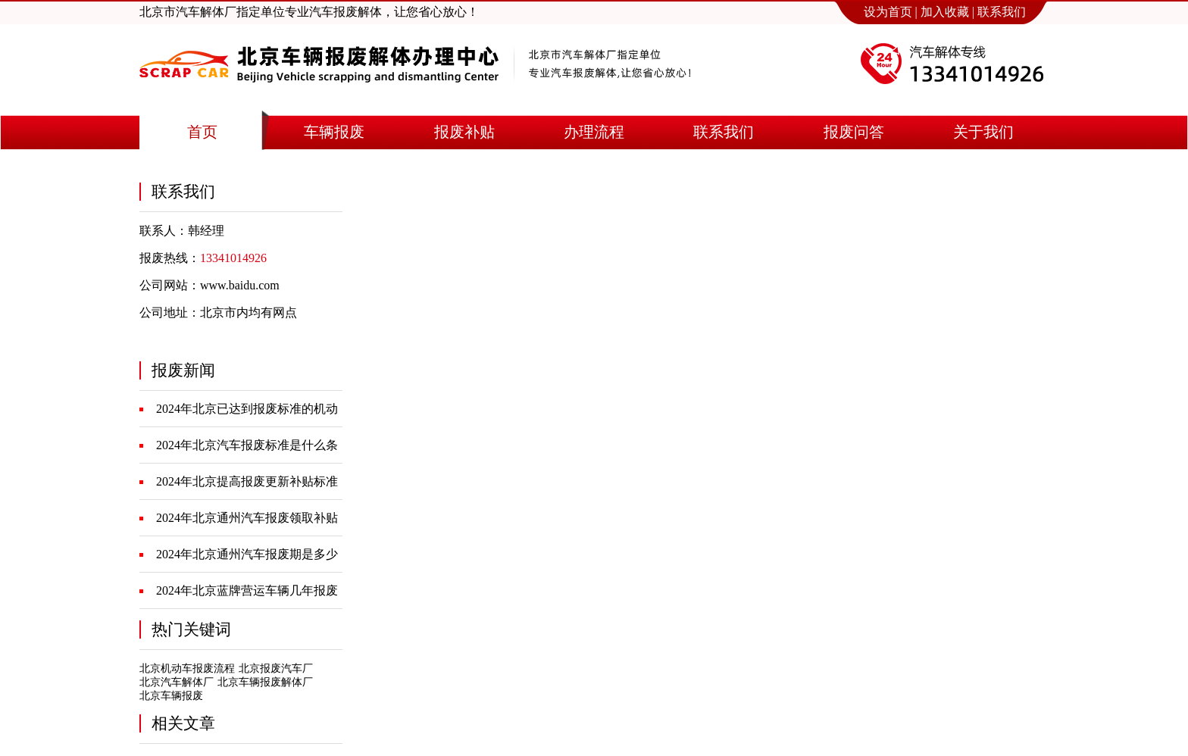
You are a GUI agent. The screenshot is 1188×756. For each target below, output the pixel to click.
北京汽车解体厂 (176, 682)
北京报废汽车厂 (276, 668)
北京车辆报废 (171, 695)
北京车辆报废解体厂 (265, 682)
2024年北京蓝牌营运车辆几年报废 (247, 590)
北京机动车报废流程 (187, 668)
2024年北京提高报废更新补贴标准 (247, 481)
